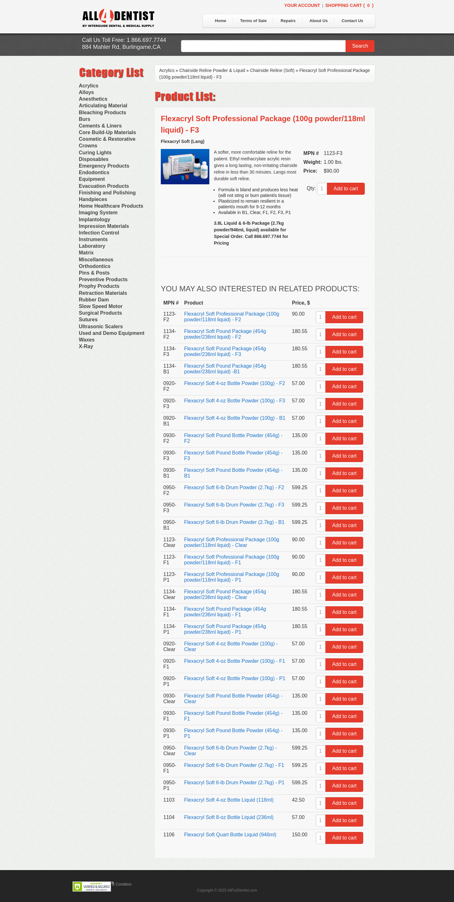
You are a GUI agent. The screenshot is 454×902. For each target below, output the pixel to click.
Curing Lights (95, 152)
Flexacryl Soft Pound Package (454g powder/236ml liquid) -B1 (225, 368)
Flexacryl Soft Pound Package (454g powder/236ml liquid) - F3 (225, 351)
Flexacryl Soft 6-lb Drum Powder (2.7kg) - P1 (234, 782)
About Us (319, 20)
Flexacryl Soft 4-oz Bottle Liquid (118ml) (229, 800)
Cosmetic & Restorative (107, 139)
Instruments (93, 239)
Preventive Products (103, 279)
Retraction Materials (103, 293)
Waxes (87, 339)
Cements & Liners (100, 125)
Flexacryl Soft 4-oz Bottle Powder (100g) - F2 (234, 383)
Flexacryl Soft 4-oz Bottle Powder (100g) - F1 (234, 661)
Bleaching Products (102, 112)
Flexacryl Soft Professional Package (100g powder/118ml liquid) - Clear (231, 542)
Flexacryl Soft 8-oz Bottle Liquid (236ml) (229, 817)
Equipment (92, 179)
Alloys (86, 92)
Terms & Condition (116, 884)
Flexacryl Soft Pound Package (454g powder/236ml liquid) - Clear (225, 594)
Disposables (93, 159)
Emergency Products (104, 166)
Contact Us (352, 20)
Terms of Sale (253, 20)
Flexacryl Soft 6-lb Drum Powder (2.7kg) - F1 (234, 765)
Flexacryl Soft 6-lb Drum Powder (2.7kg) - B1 (234, 522)
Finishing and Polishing (107, 192)
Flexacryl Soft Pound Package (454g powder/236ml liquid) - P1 (225, 629)
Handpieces (93, 199)
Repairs (288, 20)
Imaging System (98, 212)
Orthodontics (94, 266)
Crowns (88, 145)
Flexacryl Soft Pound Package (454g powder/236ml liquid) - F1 (225, 611)
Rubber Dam (94, 299)
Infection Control (99, 232)
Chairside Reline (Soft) (272, 70)
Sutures (88, 319)
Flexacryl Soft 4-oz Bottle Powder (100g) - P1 (234, 678)
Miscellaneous (96, 259)
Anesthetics (93, 99)
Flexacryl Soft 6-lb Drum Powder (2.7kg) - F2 (234, 487)
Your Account (302, 5)
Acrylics (88, 85)
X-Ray (86, 346)
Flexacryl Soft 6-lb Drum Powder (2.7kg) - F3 (234, 504)
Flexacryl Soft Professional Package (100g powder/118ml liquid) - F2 (231, 316)
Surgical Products (100, 313)
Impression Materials (104, 226)
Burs (84, 119)
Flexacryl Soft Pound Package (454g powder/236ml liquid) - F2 (225, 334)
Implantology (94, 219)
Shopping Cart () (349, 5)
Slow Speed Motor (101, 306)
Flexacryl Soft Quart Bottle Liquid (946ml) (230, 834)
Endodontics (94, 172)
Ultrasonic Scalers (101, 326)
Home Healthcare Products (111, 206)
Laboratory (92, 246)
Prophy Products (99, 286)
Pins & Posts (94, 273)
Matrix (86, 252)
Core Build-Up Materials (107, 132)
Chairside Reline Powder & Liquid (212, 70)
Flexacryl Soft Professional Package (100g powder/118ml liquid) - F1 (231, 559)
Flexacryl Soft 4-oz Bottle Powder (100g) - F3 (234, 400)
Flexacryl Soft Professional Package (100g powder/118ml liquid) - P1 (231, 577)
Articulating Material (103, 105)
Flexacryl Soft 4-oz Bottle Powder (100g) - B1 (234, 418)
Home (220, 20)
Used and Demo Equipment (111, 333)
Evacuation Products (104, 186)
